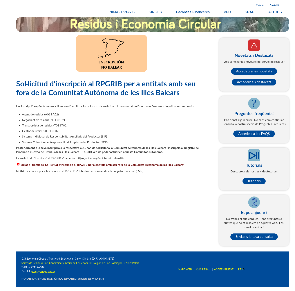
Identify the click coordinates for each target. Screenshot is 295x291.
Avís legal (203, 269)
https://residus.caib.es (42, 271)
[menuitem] (124, 12)
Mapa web (185, 269)
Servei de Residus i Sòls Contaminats (42, 263)
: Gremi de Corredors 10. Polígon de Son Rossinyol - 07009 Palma (101, 263)
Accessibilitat (224, 269)
